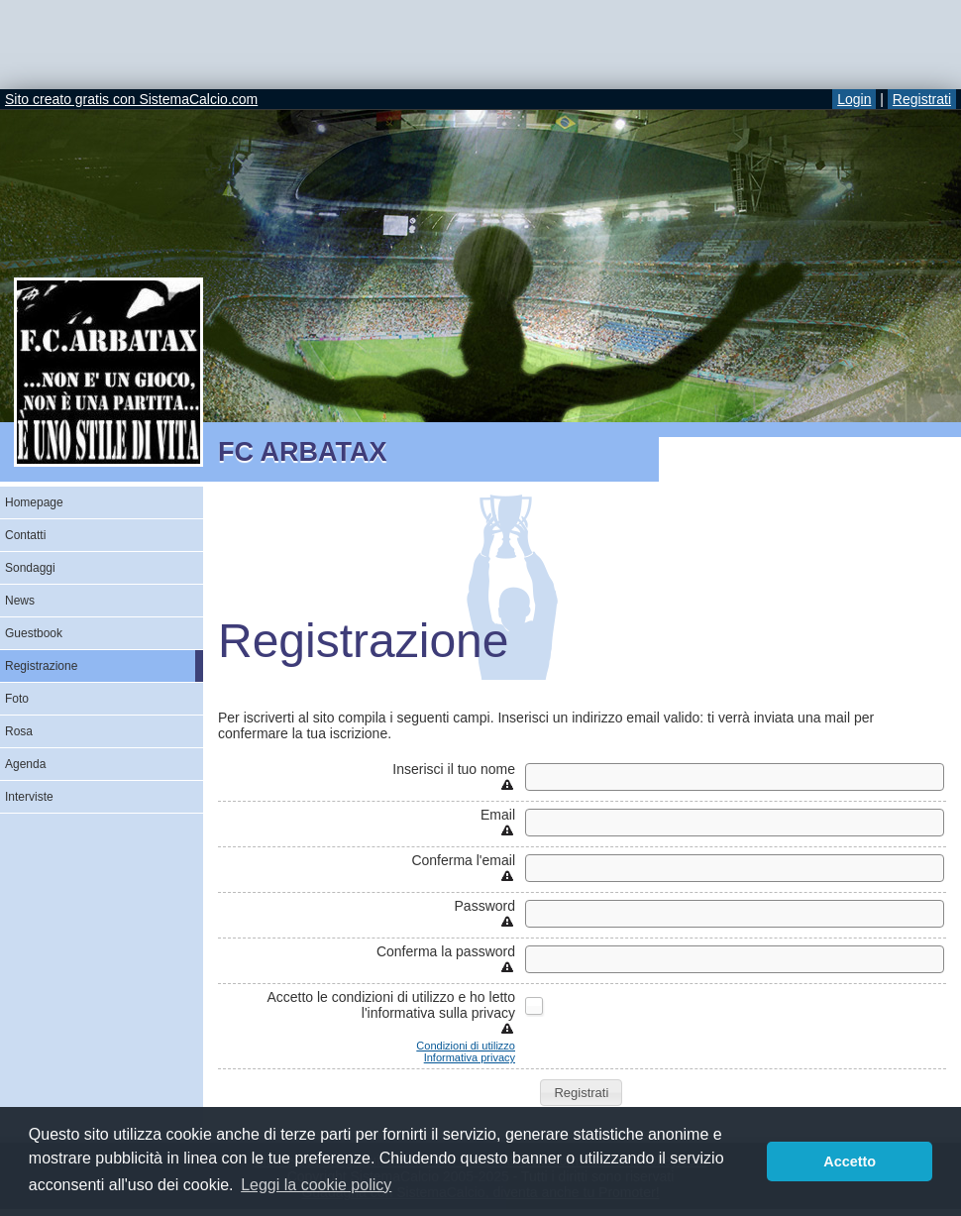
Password (485, 906)
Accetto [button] (849, 1161)
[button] (581, 1092)
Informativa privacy (469, 1057)
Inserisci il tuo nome (453, 769)
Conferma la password (445, 951)
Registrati (922, 99)
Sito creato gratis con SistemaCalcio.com (131, 99)
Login (854, 99)
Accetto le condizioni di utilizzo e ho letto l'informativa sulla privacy (391, 1005)
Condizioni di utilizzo (465, 1045)
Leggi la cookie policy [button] (316, 1184)
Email (497, 815)
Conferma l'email (463, 860)
